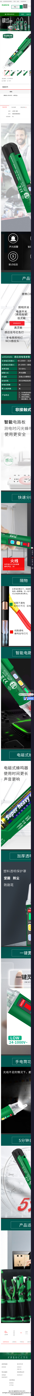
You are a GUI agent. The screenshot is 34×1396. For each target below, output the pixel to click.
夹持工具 (29, 14)
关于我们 (11, 1385)
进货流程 (4, 1367)
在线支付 (19, 1367)
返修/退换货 (4, 1377)
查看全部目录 (10, 14)
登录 (15, 1)
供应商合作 (19, 1375)
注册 (18, 1)
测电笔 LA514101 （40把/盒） (11, 95)
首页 (22, 14)
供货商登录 (23, 1)
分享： (10, 80)
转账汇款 (19, 1369)
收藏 (4, 80)
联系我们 (11, 1383)
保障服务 (4, 1375)
